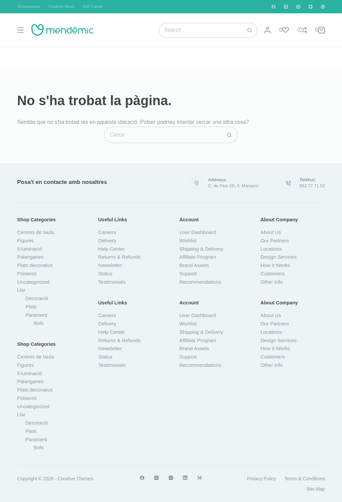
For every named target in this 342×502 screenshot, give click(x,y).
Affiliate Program (197, 257)
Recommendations (200, 282)
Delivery (107, 240)
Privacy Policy (261, 478)
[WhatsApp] (323, 7)
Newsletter (110, 265)
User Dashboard (197, 232)
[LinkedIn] (185, 478)
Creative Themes (75, 478)
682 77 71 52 (312, 185)
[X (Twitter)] (286, 7)
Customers (273, 273)
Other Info (272, 282)
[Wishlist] (284, 30)
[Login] (267, 30)
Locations (271, 249)
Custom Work (61, 6)
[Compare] (302, 30)
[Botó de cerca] (250, 30)
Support (188, 273)
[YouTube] (311, 7)
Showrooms (28, 6)
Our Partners (275, 240)
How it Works (275, 265)
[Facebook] (274, 7)
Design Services (279, 257)
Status (105, 273)
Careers (107, 232)
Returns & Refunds (119, 257)
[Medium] (199, 478)
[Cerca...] (200, 30)
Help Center (111, 249)
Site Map (316, 489)
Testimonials (112, 282)
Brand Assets (194, 265)
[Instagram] (298, 7)
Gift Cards (93, 6)
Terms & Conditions (304, 478)
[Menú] (20, 30)
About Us (271, 232)
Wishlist (188, 240)
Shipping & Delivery (201, 249)
